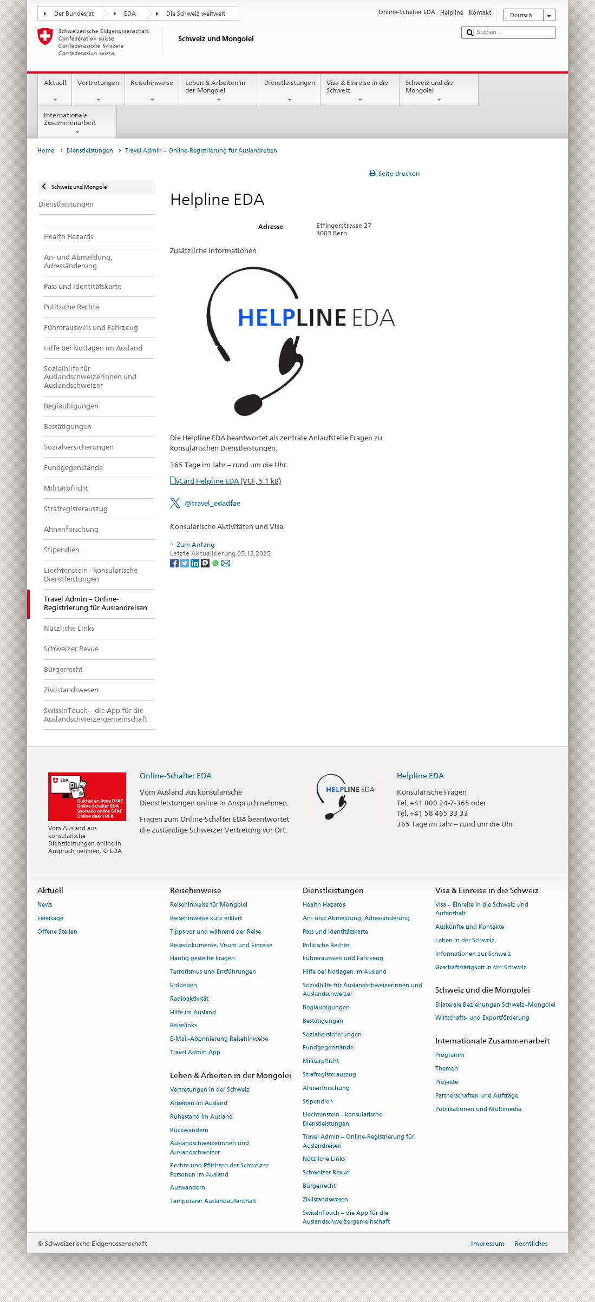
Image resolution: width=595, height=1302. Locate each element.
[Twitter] (185, 562)
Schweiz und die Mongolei (439, 91)
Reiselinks (183, 1025)
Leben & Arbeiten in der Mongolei (219, 91)
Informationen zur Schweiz (473, 953)
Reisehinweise (152, 91)
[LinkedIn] (196, 562)
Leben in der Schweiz (465, 940)
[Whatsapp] (216, 562)
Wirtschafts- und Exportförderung (482, 1018)
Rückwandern (189, 1130)
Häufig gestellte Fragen (202, 958)
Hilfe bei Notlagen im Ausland (345, 972)
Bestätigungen (323, 1021)
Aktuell (54, 91)
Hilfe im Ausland (193, 1012)
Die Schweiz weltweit (195, 13)
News (44, 905)
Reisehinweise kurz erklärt (206, 918)
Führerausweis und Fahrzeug (343, 958)
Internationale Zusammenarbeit (77, 124)
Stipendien (318, 1101)
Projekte (446, 1082)
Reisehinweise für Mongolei (208, 905)
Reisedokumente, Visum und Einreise (221, 945)
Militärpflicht (321, 1061)
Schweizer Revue (326, 1173)
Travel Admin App (195, 1052)
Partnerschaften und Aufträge (476, 1095)
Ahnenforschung (326, 1088)
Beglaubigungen (326, 1007)
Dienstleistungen (289, 91)
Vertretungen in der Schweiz (210, 1089)
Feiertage (50, 918)
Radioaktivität (189, 998)
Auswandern (187, 1188)
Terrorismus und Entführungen (213, 972)
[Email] (225, 562)
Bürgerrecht (319, 1186)
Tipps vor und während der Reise (215, 931)
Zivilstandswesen (325, 1199)
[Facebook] (175, 562)
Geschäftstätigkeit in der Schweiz (481, 967)
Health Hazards (324, 905)
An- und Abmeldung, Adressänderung (356, 918)
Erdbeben (183, 985)
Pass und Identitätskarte (335, 931)
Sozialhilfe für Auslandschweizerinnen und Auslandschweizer (362, 989)
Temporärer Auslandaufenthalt (213, 1201)
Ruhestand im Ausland (201, 1116)
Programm (450, 1055)
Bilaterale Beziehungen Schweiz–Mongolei (495, 1004)
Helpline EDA (420, 775)
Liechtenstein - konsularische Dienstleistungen (342, 1119)
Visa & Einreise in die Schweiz (360, 91)
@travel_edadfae (212, 503)
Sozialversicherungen (332, 1034)
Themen (446, 1069)
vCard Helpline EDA (228, 481)
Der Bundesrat (74, 13)
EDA (130, 13)
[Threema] (206, 562)
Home (45, 150)
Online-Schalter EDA (176, 775)
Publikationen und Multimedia (478, 1109)
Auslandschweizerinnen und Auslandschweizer (209, 1148)
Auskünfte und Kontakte (469, 927)
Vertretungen (99, 91)
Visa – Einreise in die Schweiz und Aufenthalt (481, 909)
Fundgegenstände (328, 1048)
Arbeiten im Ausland (198, 1103)
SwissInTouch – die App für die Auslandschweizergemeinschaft (346, 1217)
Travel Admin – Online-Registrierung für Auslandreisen (358, 1141)
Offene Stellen (57, 931)
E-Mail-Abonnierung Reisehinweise (219, 1039)
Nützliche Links (324, 1159)
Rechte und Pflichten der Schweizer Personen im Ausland (219, 1170)
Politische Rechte (326, 945)
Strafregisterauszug (329, 1074)
